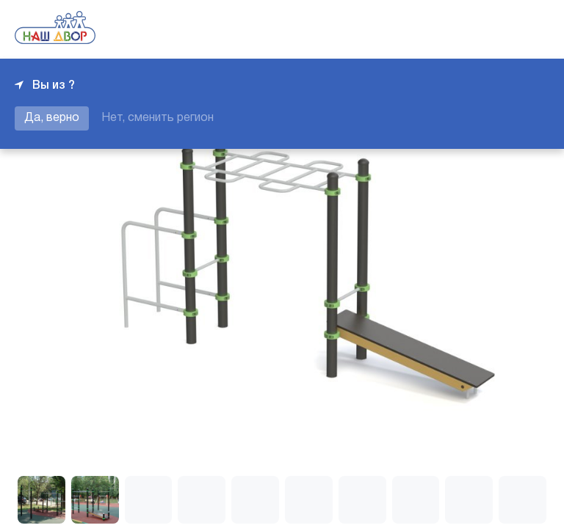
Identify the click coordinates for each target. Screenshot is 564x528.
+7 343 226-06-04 (499, 29)
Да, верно (51, 118)
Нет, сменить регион (157, 118)
